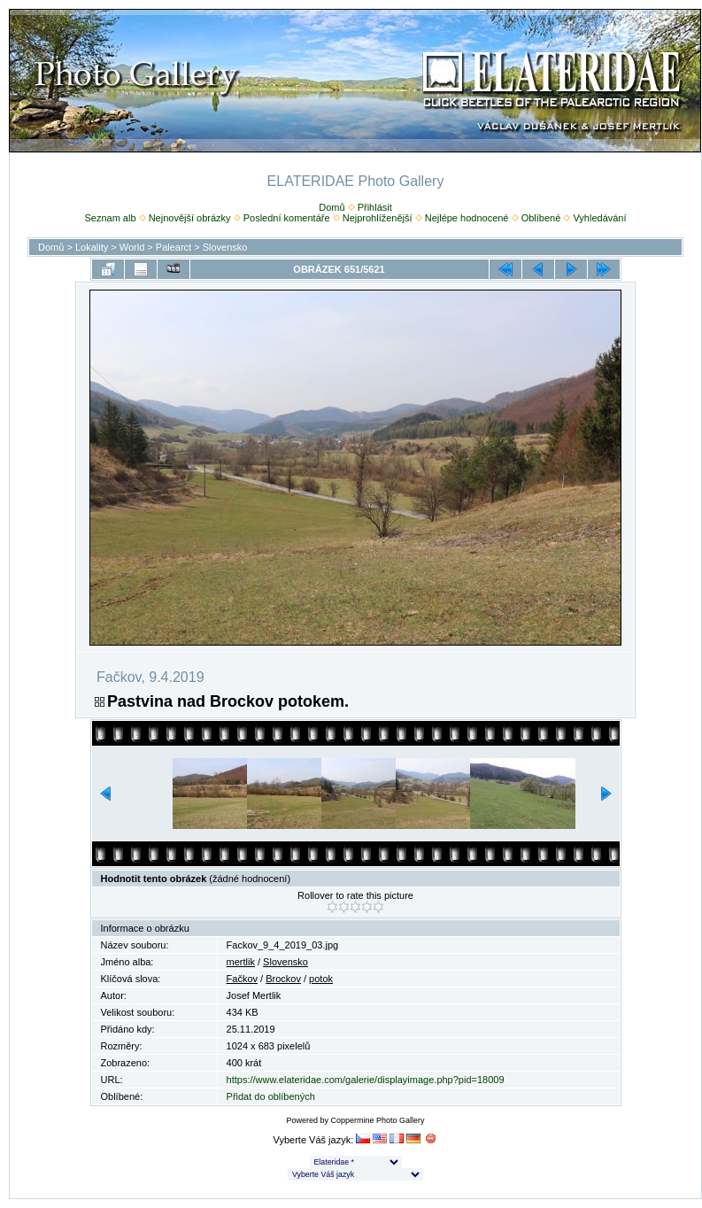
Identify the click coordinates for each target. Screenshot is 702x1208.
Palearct (173, 247)
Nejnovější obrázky (190, 218)
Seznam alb (109, 218)
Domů (331, 207)
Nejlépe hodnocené (467, 218)
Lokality (91, 247)
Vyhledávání (599, 218)
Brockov (283, 978)
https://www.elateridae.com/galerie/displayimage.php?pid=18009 (366, 1079)
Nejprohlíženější (378, 218)
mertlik (241, 961)
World (132, 247)
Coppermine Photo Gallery (377, 1120)
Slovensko (225, 247)
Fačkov (242, 978)
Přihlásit (375, 207)
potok (321, 978)
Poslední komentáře (286, 218)
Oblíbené (541, 218)
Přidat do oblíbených (271, 1096)
